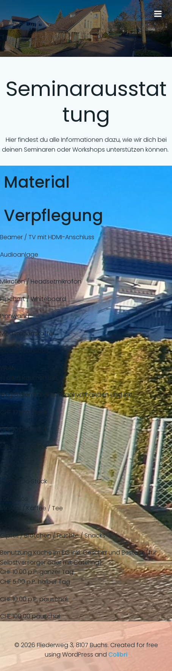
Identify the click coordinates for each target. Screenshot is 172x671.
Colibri (117, 654)
